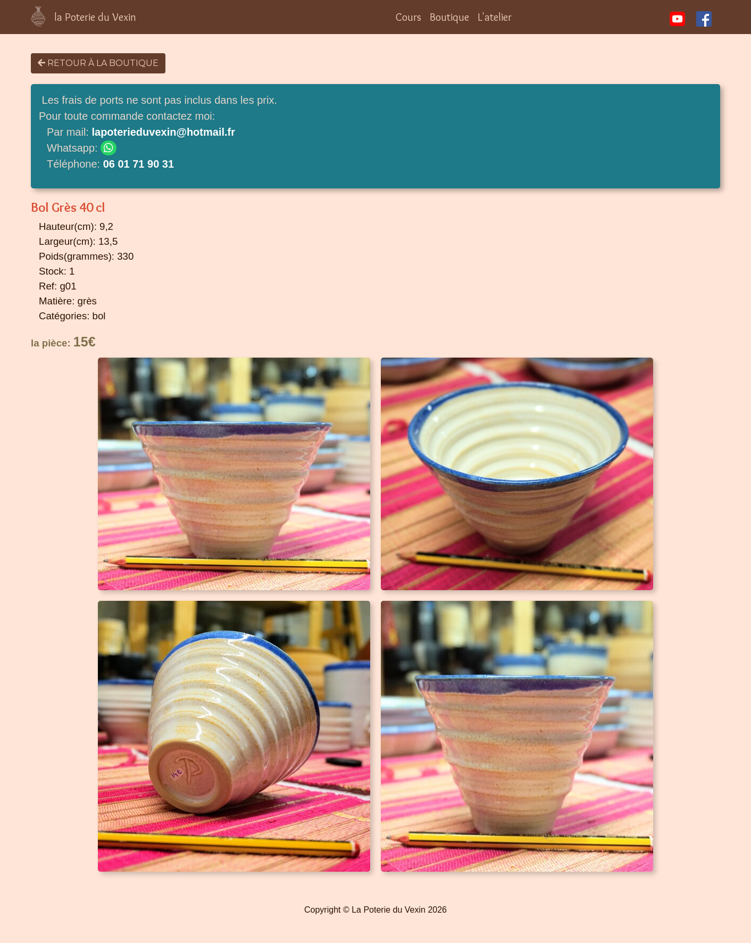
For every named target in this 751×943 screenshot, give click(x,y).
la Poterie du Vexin (95, 17)
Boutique (449, 17)
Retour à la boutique (98, 63)
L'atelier (495, 17)
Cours (408, 17)
